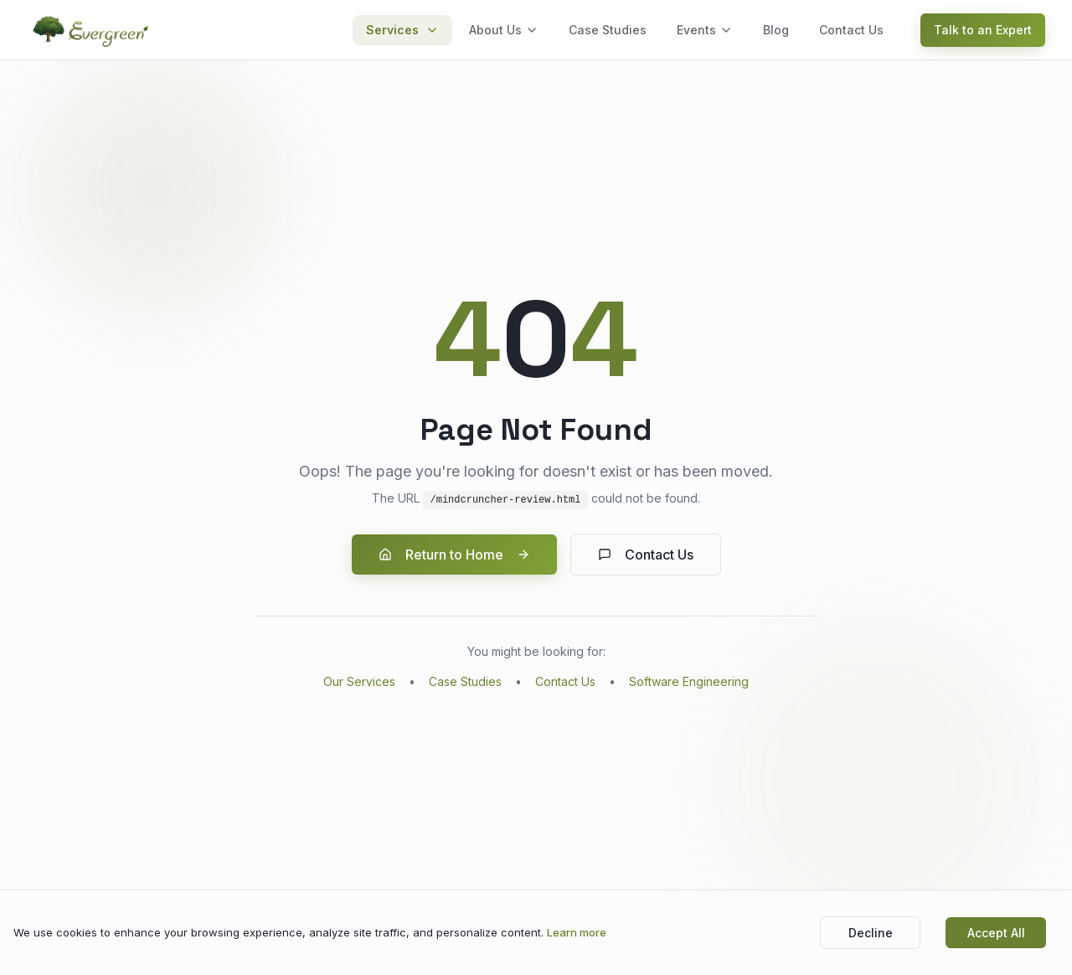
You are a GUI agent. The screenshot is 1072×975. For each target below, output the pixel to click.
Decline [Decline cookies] (870, 933)
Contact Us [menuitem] (851, 30)
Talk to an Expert (983, 30)
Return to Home (454, 554)
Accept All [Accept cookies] (996, 933)
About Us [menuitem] (504, 30)
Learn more (576, 932)
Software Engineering (689, 681)
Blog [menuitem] (776, 30)
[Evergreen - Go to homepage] (92, 30)
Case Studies (465, 681)
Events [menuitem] (705, 30)
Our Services (359, 681)
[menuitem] (402, 30)
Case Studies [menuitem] (608, 30)
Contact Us (645, 554)
